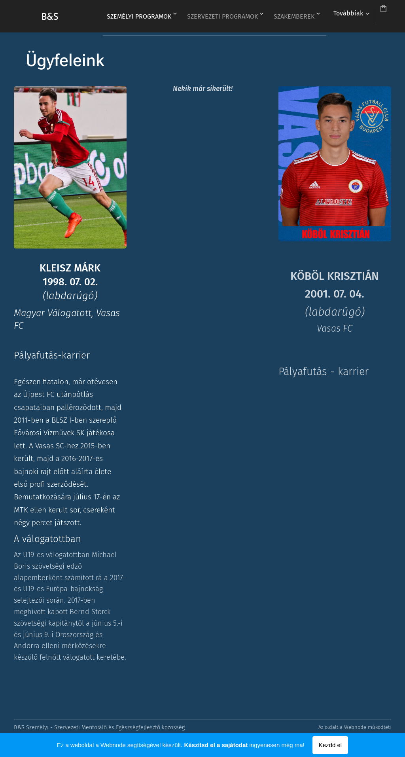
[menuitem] (171, 16)
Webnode (355, 727)
